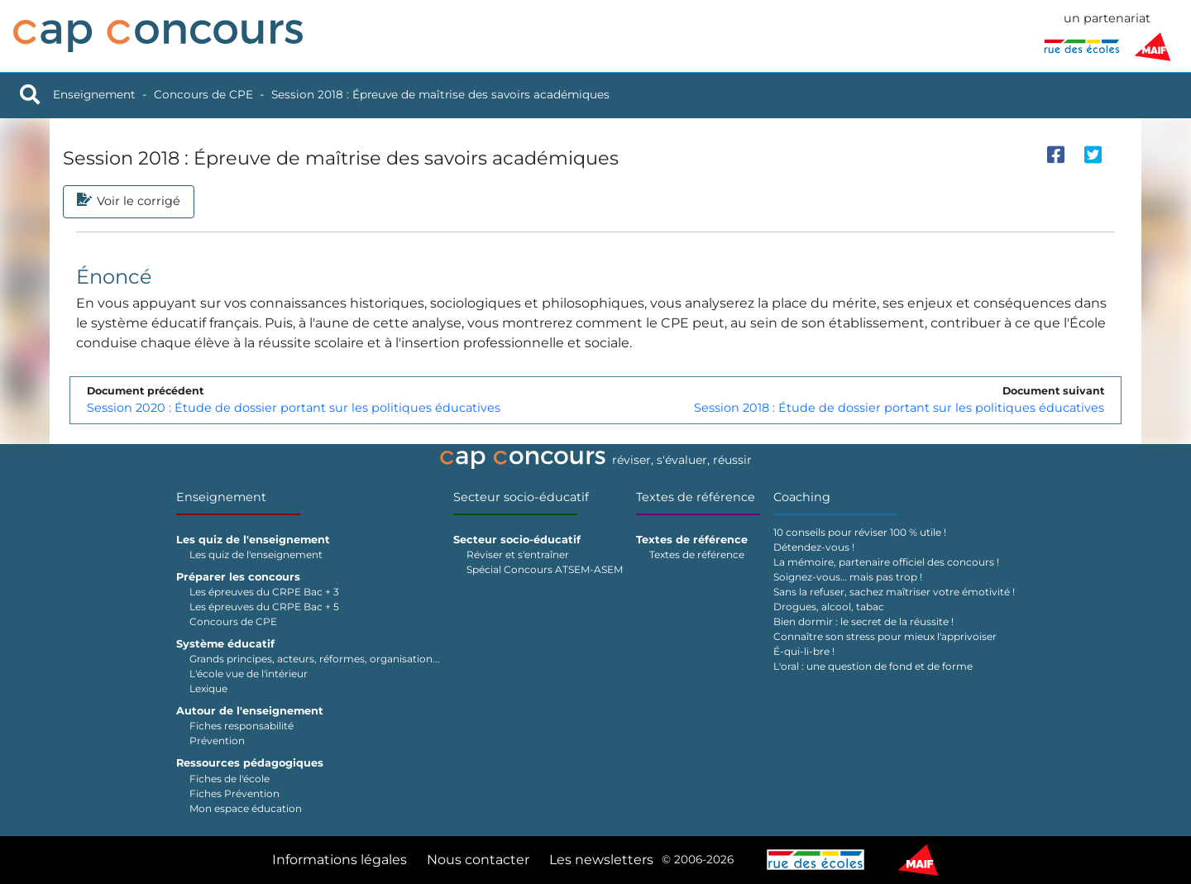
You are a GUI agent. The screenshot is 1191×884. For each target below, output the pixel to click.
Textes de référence (695, 497)
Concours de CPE (203, 94)
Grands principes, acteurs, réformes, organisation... (314, 658)
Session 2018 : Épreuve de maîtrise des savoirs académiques (440, 94)
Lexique (208, 688)
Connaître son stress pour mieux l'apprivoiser (885, 636)
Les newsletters (601, 859)
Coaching (801, 497)
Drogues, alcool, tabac (828, 606)
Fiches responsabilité (241, 725)
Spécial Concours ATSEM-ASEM (544, 569)
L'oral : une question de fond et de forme (873, 666)
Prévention (217, 740)
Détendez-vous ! (813, 547)
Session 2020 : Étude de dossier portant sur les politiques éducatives (293, 407)
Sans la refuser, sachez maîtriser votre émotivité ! (894, 591)
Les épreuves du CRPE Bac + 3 (264, 591)
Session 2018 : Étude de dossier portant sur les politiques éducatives (899, 407)
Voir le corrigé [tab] (128, 202)
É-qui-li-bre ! (804, 651)
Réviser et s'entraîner (517, 554)
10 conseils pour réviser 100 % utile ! (859, 532)
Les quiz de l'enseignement (256, 554)
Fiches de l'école (229, 778)
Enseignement (94, 94)
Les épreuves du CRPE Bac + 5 (264, 606)
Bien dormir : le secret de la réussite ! (863, 621)
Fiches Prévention (234, 793)
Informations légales (339, 859)
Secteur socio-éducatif (521, 497)
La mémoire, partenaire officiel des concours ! (886, 562)
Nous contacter (478, 859)
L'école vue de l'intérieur (248, 673)
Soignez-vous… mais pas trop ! (847, 577)
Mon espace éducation (245, 808)
